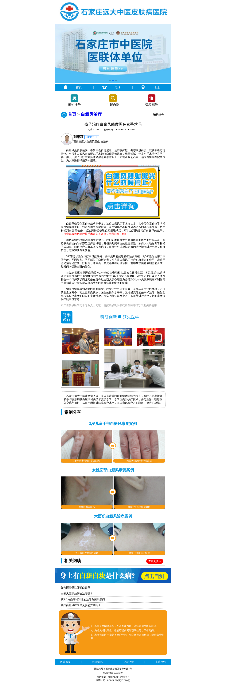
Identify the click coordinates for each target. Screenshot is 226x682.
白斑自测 (113, 105)
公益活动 (128, 662)
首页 (79, 87)
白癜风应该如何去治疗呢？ (77, 593)
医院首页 (65, 662)
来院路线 (160, 662)
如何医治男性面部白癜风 (75, 587)
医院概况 (97, 662)
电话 (118, 87)
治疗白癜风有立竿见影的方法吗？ (81, 605)
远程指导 (151, 105)
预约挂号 (74, 105)
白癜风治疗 (91, 114)
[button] (110, 80)
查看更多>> (154, 561)
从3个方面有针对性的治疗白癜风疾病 (83, 599)
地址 (157, 87)
